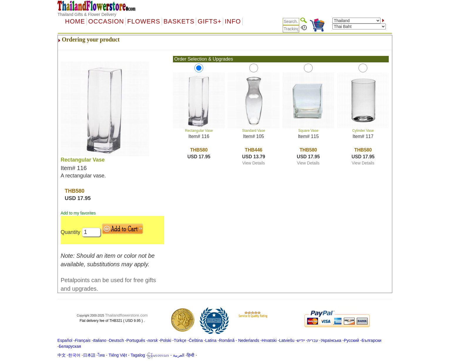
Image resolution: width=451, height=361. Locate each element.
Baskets (179, 21)
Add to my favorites (78, 213)
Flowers (143, 21)
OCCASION (106, 21)
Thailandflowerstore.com (126, 315)
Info (233, 21)
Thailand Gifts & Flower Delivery (87, 14)
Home (75, 21)
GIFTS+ (209, 21)
